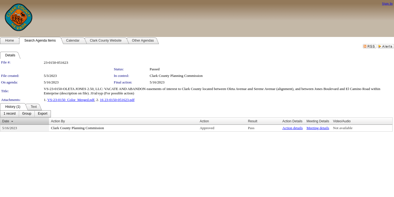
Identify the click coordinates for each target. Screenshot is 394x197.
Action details (292, 128)
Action (204, 121)
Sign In (387, 3)
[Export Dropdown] (42, 114)
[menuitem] (9, 114)
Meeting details (317, 128)
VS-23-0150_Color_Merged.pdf (70, 100)
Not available (342, 128)
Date (5, 121)
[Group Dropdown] (26, 114)
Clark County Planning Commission (176, 76)
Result (252, 121)
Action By (58, 121)
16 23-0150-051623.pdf (117, 100)
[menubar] (25, 113)
